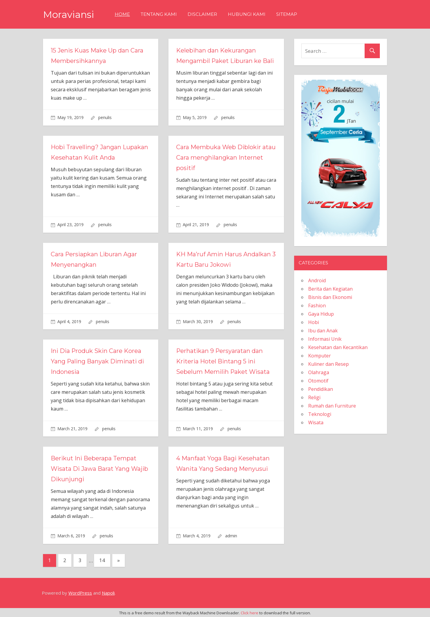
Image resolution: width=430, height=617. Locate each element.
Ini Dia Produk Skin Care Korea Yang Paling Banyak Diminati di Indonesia (97, 361)
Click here (249, 613)
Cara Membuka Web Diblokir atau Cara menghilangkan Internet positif (226, 158)
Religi (314, 397)
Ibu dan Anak (323, 330)
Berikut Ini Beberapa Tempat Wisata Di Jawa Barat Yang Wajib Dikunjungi (99, 469)
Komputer (319, 355)
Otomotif (318, 380)
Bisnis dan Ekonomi (330, 297)
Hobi (313, 322)
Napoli (108, 593)
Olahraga (318, 372)
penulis (105, 117)
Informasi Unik (325, 339)
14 (102, 560)
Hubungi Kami (246, 14)
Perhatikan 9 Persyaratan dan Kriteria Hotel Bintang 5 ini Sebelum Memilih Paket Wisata (223, 361)
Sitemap (286, 14)
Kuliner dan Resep (328, 364)
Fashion (317, 305)
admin (231, 536)
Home (122, 14)
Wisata (315, 422)
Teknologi (319, 414)
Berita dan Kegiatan (330, 289)
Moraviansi (68, 14)
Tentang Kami (159, 14)
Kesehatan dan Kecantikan (338, 347)
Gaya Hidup (321, 314)
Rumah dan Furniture (332, 405)
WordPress (80, 593)
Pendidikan (320, 389)
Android (317, 280)
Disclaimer (202, 14)
